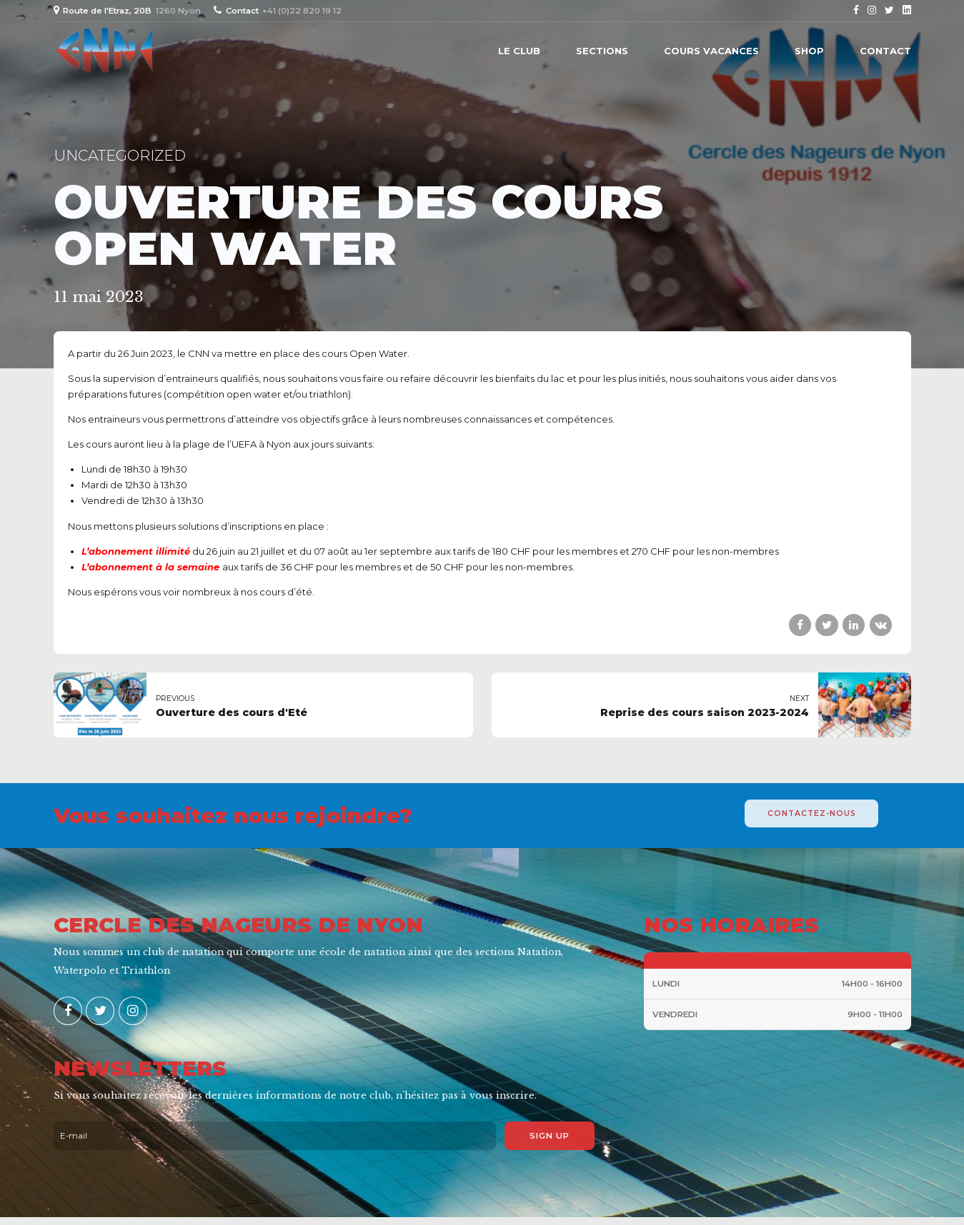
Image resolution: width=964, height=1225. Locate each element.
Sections (602, 50)
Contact (885, 50)
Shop (809, 50)
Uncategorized (120, 155)
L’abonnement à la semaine (150, 567)
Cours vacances (711, 50)
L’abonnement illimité (135, 551)
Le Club (519, 50)
